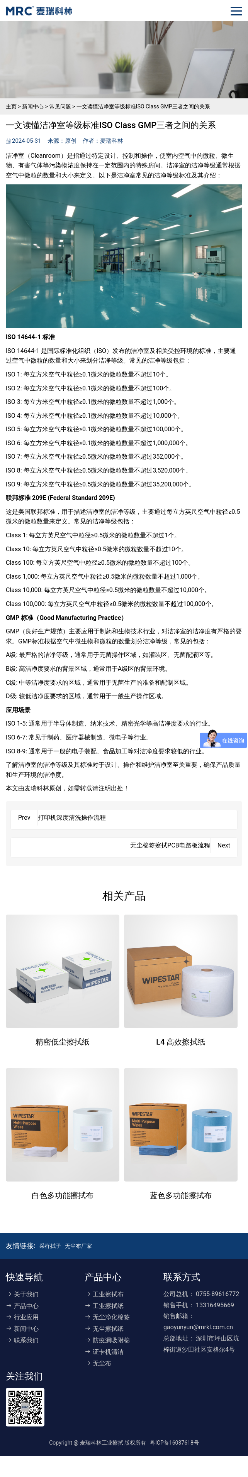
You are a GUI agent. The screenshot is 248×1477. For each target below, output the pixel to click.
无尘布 (98, 1363)
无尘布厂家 (78, 1246)
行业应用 (22, 1317)
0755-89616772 (217, 1294)
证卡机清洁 (104, 1351)
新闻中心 (22, 1328)
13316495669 (215, 1305)
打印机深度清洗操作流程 (72, 817)
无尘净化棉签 (107, 1317)
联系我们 (22, 1340)
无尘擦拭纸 (104, 1328)
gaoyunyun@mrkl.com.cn (198, 1327)
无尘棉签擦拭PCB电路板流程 (170, 845)
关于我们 (22, 1294)
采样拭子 (50, 1246)
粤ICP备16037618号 (174, 1443)
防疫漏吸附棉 (107, 1340)
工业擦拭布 (104, 1294)
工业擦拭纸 (104, 1306)
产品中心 (22, 1306)
